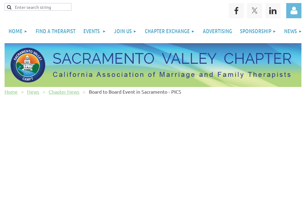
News (33, 91)
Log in (293, 10)
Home (11, 91)
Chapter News (64, 91)
